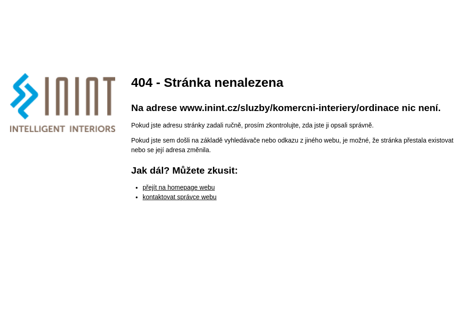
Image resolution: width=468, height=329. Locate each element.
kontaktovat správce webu (180, 197)
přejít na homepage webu (179, 187)
